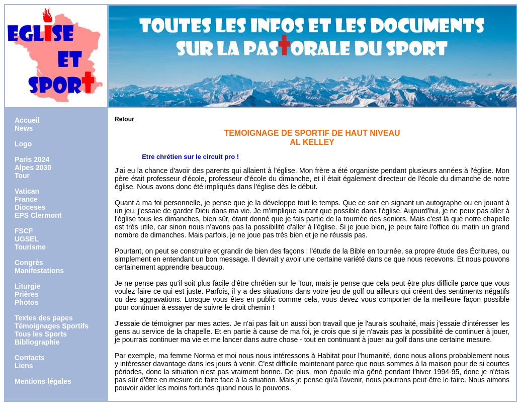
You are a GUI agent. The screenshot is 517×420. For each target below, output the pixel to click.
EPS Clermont (38, 215)
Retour (124, 119)
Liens (24, 366)
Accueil (27, 120)
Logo (23, 144)
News (24, 128)
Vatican (27, 191)
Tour (22, 176)
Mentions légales (43, 381)
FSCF (24, 231)
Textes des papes (44, 318)
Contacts (30, 358)
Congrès (29, 263)
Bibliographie (37, 342)
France (26, 199)
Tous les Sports (41, 334)
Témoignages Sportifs (52, 326)
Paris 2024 (32, 159)
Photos (26, 302)
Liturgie (27, 286)
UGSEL (27, 239)
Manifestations (39, 271)
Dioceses (30, 207)
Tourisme (30, 247)
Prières (26, 294)
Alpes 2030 (33, 167)
